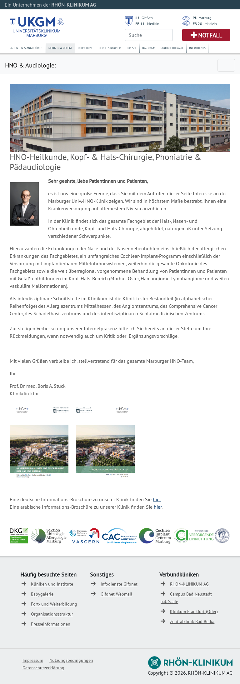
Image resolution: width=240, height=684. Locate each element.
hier (157, 499)
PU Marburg (202, 17)
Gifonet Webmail (116, 594)
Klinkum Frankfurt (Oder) (194, 611)
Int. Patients (197, 48)
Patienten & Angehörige (26, 48)
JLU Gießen (144, 17)
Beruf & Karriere (110, 48)
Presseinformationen (50, 624)
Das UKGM (148, 48)
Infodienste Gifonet (119, 584)
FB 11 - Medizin (147, 23)
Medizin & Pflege (60, 48)
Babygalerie (42, 594)
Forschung (85, 48)
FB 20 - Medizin (205, 23)
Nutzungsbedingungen (71, 660)
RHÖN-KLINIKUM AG (189, 584)
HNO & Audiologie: (30, 65)
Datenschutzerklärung (43, 668)
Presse (132, 48)
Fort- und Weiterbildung (54, 604)
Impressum (32, 660)
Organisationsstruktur (52, 614)
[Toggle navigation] (226, 65)
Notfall (210, 35)
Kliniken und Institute (52, 584)
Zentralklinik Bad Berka (192, 621)
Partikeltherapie (172, 48)
